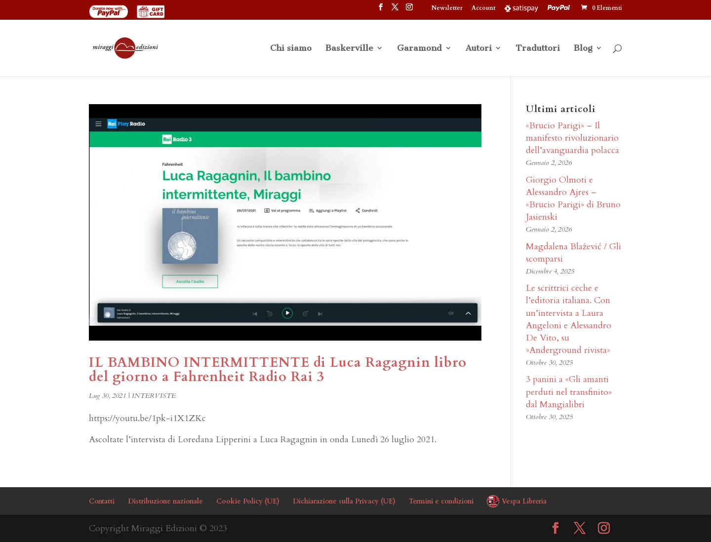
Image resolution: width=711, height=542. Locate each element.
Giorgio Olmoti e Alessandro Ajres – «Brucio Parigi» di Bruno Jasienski (573, 199)
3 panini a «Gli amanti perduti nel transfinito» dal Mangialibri (569, 391)
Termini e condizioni (441, 501)
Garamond (419, 48)
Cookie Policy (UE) (247, 501)
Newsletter (447, 8)
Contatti (102, 501)
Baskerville (349, 48)
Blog (583, 48)
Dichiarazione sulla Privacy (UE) (344, 501)
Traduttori (537, 48)
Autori (479, 48)
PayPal (560, 8)
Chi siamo (291, 48)
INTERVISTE (154, 395)
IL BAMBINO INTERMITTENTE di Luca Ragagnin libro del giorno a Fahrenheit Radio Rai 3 (278, 370)
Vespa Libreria (524, 501)
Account (483, 8)
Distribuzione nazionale (165, 501)
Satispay (521, 8)
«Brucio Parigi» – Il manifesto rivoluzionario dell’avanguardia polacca (572, 137)
